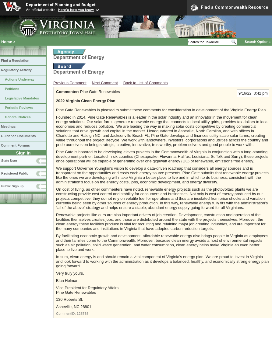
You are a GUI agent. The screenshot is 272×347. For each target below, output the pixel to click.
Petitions (12, 89)
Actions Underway (19, 79)
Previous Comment (70, 83)
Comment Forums (15, 145)
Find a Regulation (15, 60)
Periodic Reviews (19, 107)
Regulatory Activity (16, 70)
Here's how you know (76, 10)
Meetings (8, 126)
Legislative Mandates (22, 98)
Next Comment (105, 83)
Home (6, 42)
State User (9, 160)
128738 (82, 313)
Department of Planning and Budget (60, 4)
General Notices (18, 117)
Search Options (257, 41)
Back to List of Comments (145, 83)
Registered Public (14, 173)
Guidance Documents (18, 136)
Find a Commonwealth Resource (229, 8)
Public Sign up (12, 186)
